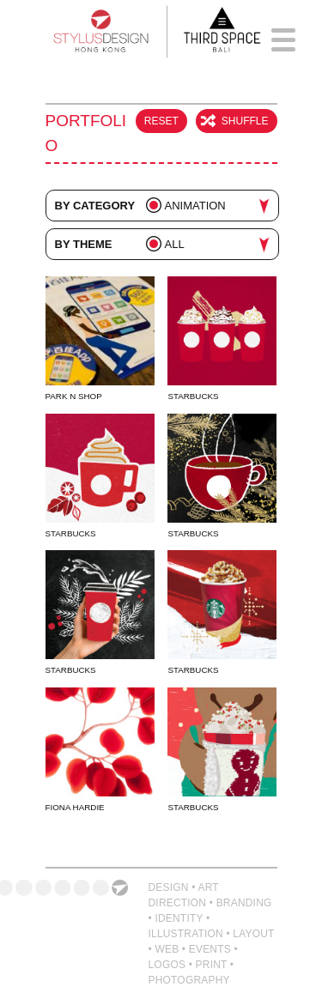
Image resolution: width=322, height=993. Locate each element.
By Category (95, 205)
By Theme (83, 244)
